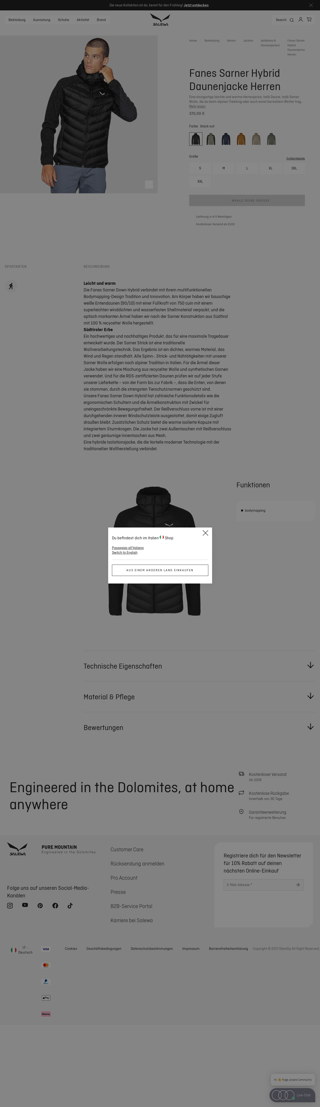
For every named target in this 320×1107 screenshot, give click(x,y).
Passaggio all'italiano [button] (128, 547)
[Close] (205, 533)
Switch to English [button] (124, 552)
